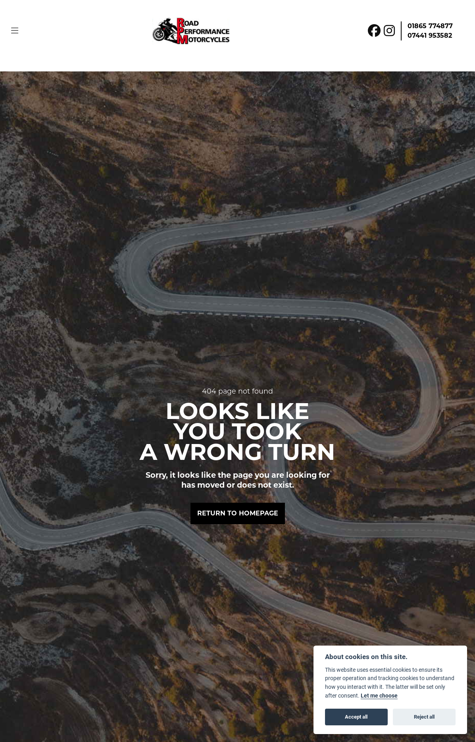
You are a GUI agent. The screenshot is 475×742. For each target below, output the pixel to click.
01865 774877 (430, 26)
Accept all (356, 716)
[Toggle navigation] (14, 31)
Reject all (424, 716)
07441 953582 (430, 35)
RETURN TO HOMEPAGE (237, 513)
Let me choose (379, 695)
